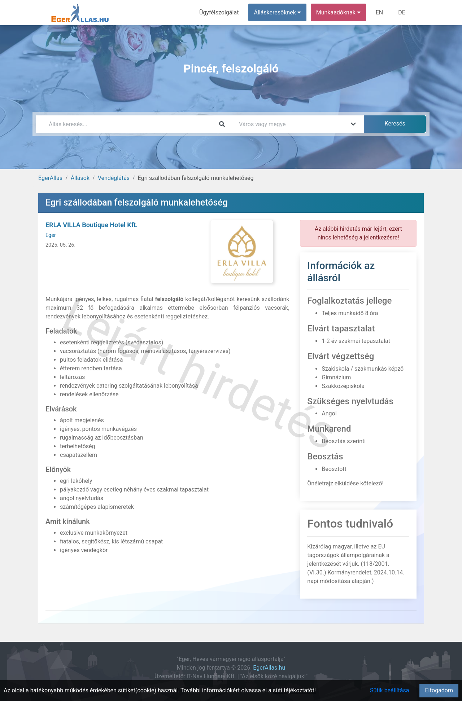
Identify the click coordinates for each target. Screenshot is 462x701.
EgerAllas (50, 178)
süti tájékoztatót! (294, 690)
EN (379, 12)
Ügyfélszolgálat (219, 12)
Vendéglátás (114, 178)
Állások (80, 178)
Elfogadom (439, 690)
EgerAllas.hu (269, 667)
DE (401, 12)
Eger (50, 235)
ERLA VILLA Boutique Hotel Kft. (91, 225)
